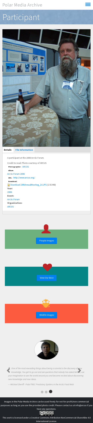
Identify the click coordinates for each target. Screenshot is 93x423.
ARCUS (25, 166)
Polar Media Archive (22, 5)
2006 (9, 192)
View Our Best (47, 277)
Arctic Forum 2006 (16, 173)
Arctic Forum (13, 199)
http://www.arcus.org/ (24, 177)
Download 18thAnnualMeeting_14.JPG (28, 184)
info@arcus (81, 405)
